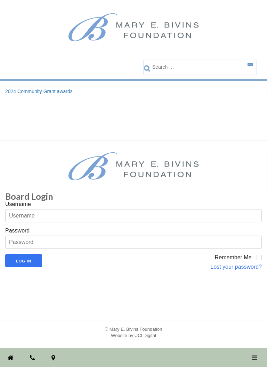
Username (18, 204)
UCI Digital (145, 335)
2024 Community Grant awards (39, 91)
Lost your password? (236, 267)
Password (17, 231)
